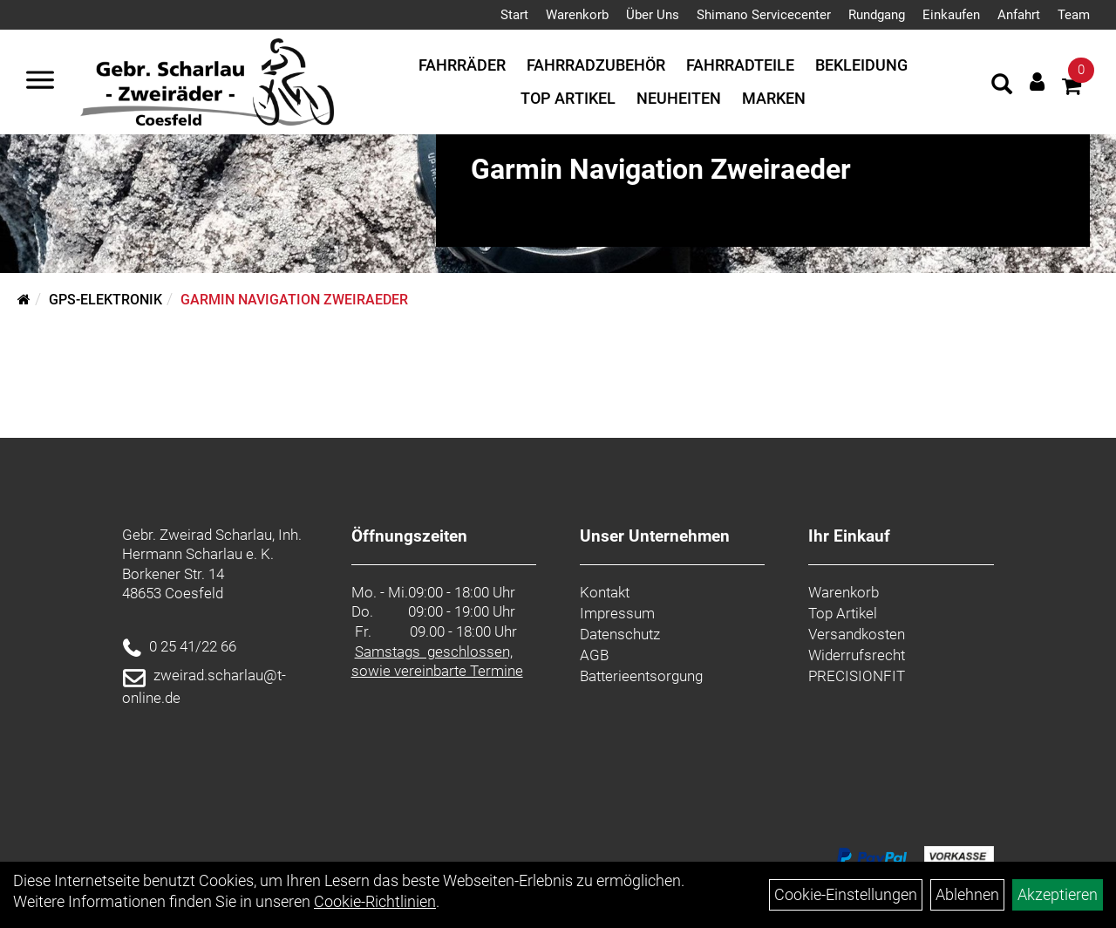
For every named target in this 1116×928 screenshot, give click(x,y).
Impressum (617, 613)
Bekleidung (861, 65)
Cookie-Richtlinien (375, 901)
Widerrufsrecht (856, 655)
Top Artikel (568, 98)
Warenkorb (577, 15)
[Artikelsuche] (1001, 86)
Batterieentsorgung (641, 676)
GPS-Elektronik (105, 299)
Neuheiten (678, 98)
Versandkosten (856, 634)
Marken (774, 98)
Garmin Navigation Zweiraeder (294, 299)
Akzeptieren (1057, 894)
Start (514, 15)
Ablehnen (967, 894)
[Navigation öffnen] (40, 82)
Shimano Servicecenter (764, 15)
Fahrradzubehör (596, 65)
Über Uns (652, 15)
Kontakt (604, 592)
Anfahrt (1018, 15)
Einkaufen (951, 15)
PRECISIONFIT (856, 676)
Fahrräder (462, 65)
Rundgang (876, 15)
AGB (594, 655)
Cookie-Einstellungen (845, 894)
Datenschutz (620, 634)
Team (1074, 15)
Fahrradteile (740, 65)
